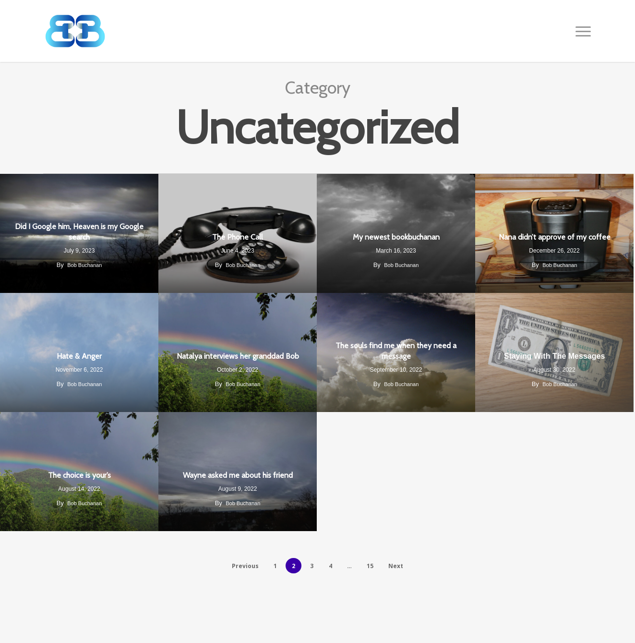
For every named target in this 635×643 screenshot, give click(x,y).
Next (395, 566)
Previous (245, 566)
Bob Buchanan (84, 265)
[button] (583, 31)
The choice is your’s (79, 475)
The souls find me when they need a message (395, 351)
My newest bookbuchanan (396, 237)
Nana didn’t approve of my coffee (555, 237)
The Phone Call (237, 237)
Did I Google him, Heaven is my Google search (79, 232)
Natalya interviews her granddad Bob (238, 356)
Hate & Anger (79, 356)
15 (370, 566)
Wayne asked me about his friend (238, 475)
